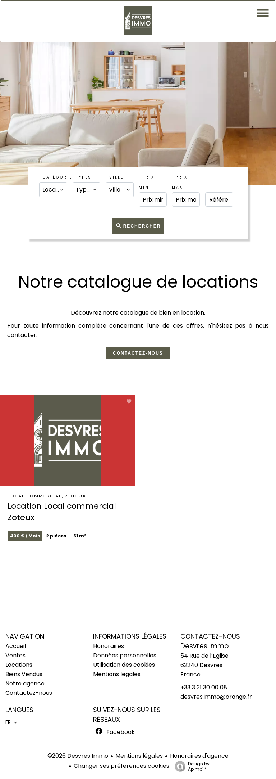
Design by (190, 766)
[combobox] (53, 190)
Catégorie (57, 177)
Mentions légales (139, 756)
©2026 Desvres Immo (77, 756)
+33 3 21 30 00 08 (203, 687)
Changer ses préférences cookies (121, 766)
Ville (116, 177)
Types (84, 177)
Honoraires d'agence (199, 756)
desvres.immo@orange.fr (216, 697)
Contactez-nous (138, 353)
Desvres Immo (204, 646)
